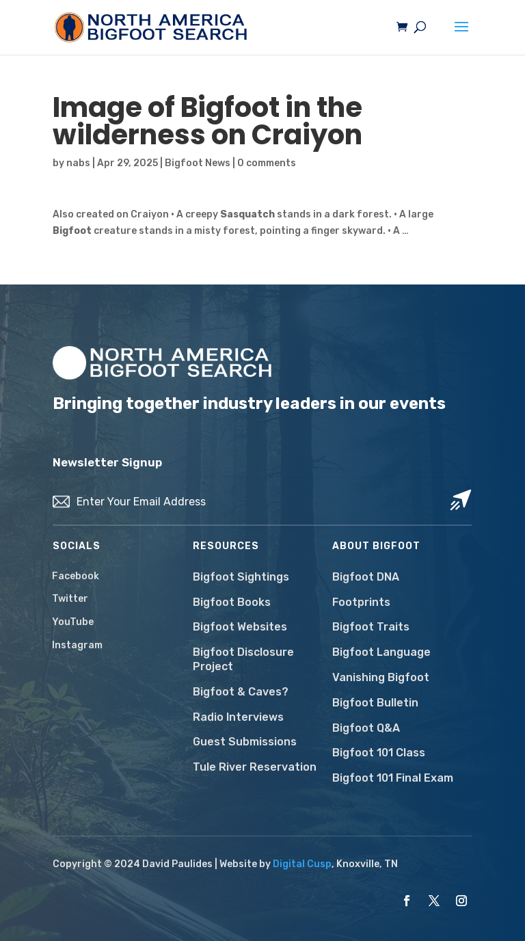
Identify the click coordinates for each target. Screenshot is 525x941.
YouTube (73, 622)
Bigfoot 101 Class (378, 752)
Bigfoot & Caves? (240, 691)
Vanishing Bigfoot (380, 677)
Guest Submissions (245, 741)
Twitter (70, 599)
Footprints (361, 602)
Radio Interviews (238, 717)
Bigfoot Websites (240, 626)
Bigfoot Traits (370, 626)
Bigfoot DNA (365, 576)
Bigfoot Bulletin (375, 702)
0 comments (266, 163)
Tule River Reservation (255, 766)
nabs (78, 163)
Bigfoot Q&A (366, 727)
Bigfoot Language (381, 652)
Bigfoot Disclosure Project (243, 659)
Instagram (77, 645)
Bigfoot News (197, 163)
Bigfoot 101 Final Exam (392, 777)
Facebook (75, 576)
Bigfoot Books (232, 602)
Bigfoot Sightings (241, 576)
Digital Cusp (302, 864)
